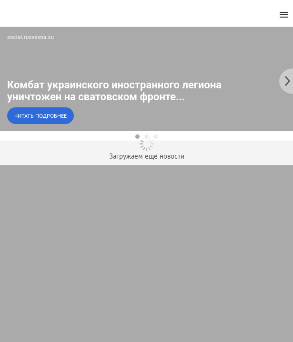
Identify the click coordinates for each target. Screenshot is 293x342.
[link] (146, 79)
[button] (146, 79)
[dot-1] (137, 136)
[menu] (284, 15)
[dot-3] (155, 136)
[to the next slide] (286, 79)
